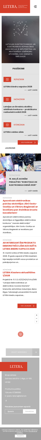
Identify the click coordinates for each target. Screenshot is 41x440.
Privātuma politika (13, 389)
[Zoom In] (36, 315)
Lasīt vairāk (33, 90)
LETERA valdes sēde (13, 132)
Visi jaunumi (27, 306)
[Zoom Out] (36, 318)
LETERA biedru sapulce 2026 (17, 86)
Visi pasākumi (28, 142)
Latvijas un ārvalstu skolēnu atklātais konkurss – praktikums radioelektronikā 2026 (20, 109)
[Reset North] (36, 321)
